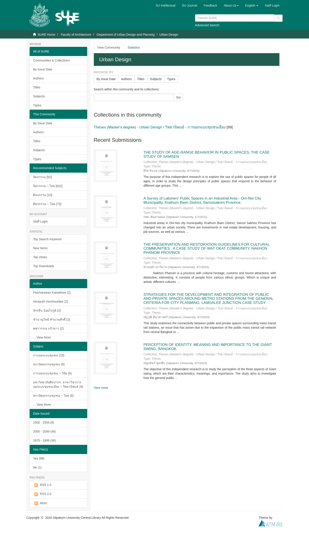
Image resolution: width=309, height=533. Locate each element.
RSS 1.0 (42, 485)
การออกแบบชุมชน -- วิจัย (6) (52, 373)
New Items (40, 248)
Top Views (40, 257)
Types (37, 105)
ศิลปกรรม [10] (42, 195)
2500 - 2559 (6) (43, 422)
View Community (108, 47)
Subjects (39, 96)
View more (101, 387)
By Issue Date (42, 69)
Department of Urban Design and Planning (126, 34)
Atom (40, 503)
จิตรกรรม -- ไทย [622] (47, 186)
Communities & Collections (51, 60)
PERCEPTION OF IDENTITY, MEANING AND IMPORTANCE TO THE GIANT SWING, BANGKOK (207, 347)
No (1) (37, 467)
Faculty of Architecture (76, 34)
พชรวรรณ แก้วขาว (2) (48, 328)
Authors (38, 78)
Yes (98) (38, 458)
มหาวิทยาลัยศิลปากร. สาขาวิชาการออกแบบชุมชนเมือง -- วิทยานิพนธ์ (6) (58, 384)
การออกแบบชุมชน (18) (48, 355)
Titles (36, 87)
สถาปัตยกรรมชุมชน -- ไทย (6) (53, 395)
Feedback (210, 5)
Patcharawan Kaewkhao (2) (52, 292)
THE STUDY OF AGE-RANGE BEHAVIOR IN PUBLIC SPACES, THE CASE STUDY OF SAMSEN (206, 154)
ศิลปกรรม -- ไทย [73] (47, 204)
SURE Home (46, 34)
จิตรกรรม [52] (42, 177)
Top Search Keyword (47, 239)
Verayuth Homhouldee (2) (50, 301)
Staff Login (40, 221)
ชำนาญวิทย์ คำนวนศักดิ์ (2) (51, 319)
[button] (231, 5)
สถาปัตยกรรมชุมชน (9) (49, 364)
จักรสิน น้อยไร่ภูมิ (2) (47, 310)
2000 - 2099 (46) (44, 431)
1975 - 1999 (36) (44, 440)
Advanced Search (207, 25)
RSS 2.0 (42, 494)
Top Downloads (43, 266)
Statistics (134, 47)
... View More (42, 337)
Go (178, 97)
